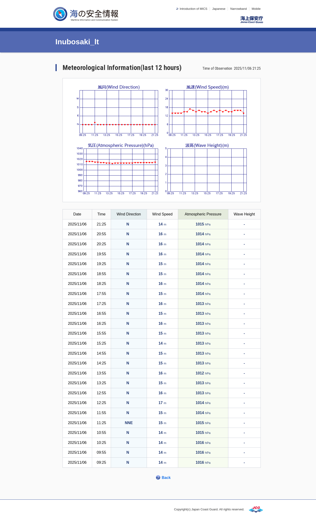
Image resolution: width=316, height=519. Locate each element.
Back (166, 478)
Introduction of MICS (193, 8)
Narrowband (238, 8)
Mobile (256, 8)
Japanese (218, 8)
